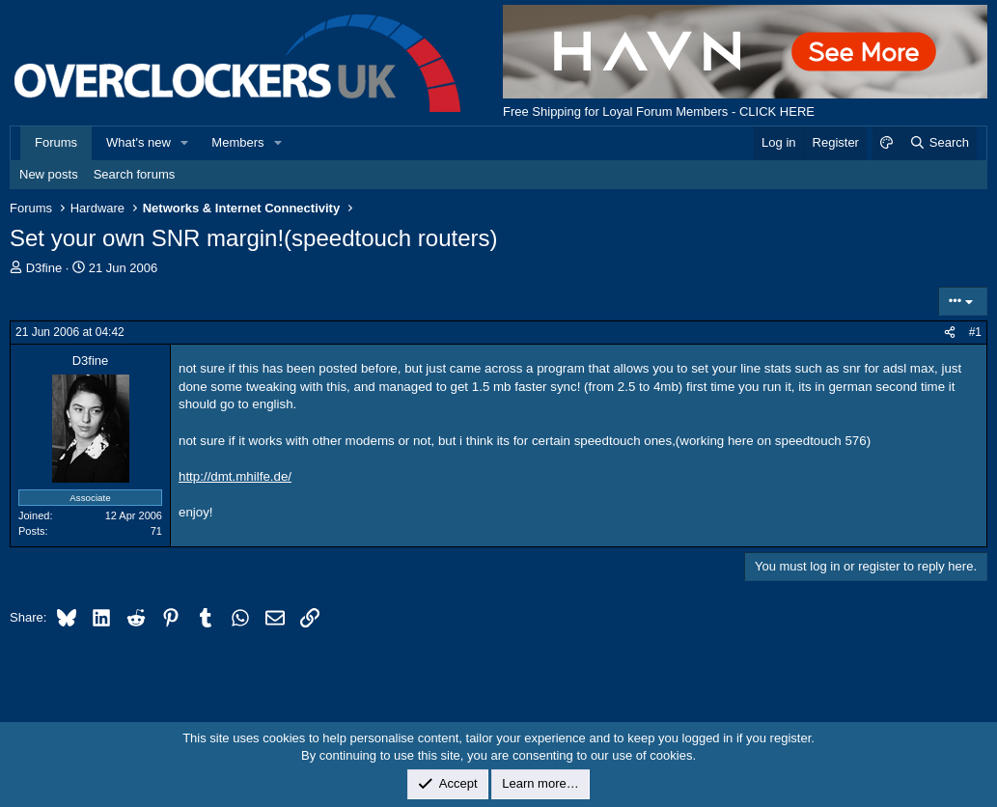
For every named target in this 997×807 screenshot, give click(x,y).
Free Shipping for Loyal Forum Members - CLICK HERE (659, 111)
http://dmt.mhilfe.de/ (235, 476)
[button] (185, 142)
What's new (138, 142)
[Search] (938, 142)
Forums (56, 142)
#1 (975, 332)
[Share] (949, 332)
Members (237, 142)
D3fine (44, 268)
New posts (48, 174)
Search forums (135, 174)
